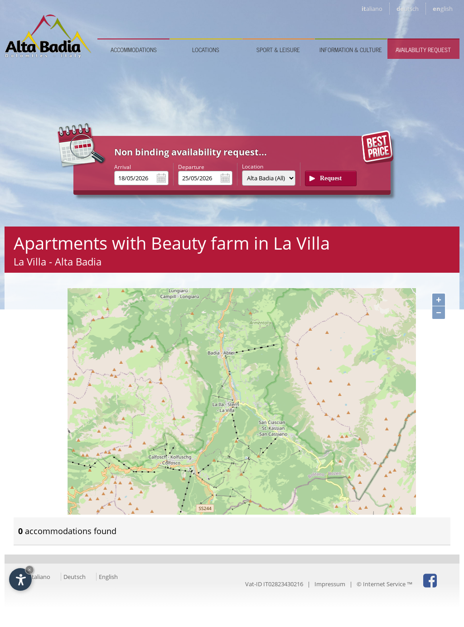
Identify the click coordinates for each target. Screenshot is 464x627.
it (372, 9)
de (407, 9)
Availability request (423, 49)
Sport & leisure (278, 49)
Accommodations (134, 49)
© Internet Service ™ (385, 584)
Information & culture (350, 49)
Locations (205, 49)
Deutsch (74, 577)
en (443, 9)
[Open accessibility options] (20, 579)
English (108, 577)
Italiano (40, 577)
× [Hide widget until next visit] (29, 569)
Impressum (329, 584)
